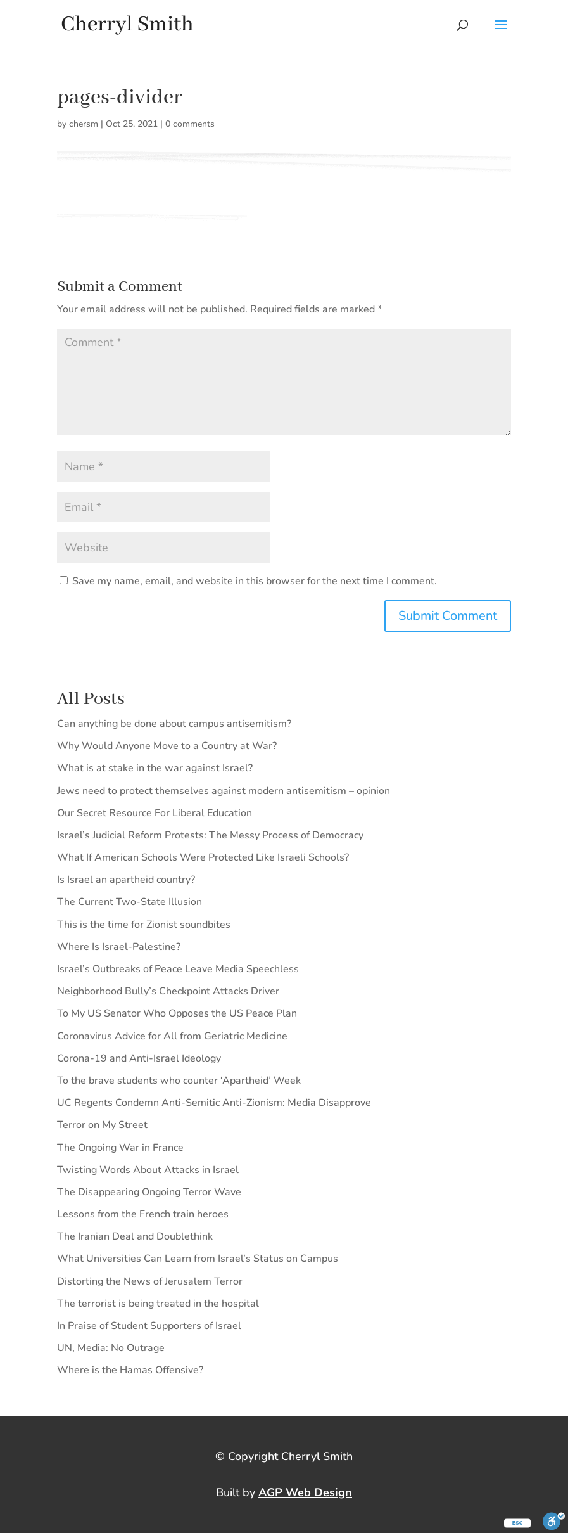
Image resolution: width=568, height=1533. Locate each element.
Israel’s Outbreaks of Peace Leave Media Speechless (178, 969)
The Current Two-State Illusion (129, 902)
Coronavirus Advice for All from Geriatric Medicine (172, 1036)
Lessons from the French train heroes (143, 1214)
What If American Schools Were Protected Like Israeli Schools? (203, 857)
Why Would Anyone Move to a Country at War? (167, 746)
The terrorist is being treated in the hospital (158, 1304)
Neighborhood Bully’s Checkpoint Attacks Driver (168, 991)
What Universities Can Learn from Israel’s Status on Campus (197, 1259)
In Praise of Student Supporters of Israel (149, 1326)
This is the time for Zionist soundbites (143, 925)
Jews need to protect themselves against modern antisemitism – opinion (223, 791)
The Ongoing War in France (120, 1148)
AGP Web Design (305, 1492)
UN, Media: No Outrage (111, 1348)
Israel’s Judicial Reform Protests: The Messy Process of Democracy (210, 835)
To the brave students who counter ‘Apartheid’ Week (179, 1080)
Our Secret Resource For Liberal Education (154, 813)
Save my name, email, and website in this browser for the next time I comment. (254, 581)
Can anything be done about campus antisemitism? (174, 724)
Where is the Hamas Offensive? (130, 1370)
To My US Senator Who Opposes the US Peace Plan (177, 1013)
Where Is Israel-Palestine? (118, 947)
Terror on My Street (102, 1125)
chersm (83, 124)
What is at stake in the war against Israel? (155, 768)
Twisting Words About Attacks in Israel (148, 1170)
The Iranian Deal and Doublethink (135, 1236)
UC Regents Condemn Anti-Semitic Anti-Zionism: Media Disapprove (214, 1103)
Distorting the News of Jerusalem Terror (150, 1281)
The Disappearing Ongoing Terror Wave (149, 1192)
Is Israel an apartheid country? (126, 880)
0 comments (190, 124)
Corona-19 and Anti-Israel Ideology (139, 1058)
